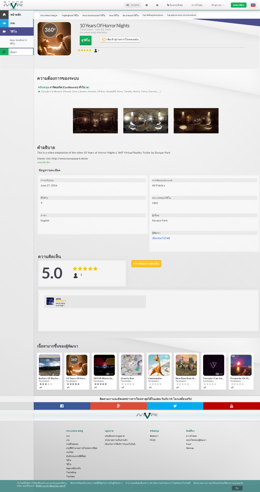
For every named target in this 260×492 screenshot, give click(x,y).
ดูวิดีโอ (85, 40)
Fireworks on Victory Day (240, 378)
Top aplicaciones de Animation (181, 15)
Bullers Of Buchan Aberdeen (49, 378)
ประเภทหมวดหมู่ (49, 15)
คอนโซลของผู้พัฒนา (196, 440)
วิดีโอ (68, 460)
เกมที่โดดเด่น (72, 444)
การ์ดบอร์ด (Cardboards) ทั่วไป (69, 87)
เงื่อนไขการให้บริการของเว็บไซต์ (120, 444)
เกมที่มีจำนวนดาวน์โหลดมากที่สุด (82, 448)
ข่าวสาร (133, 5)
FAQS (153, 440)
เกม (68, 436)
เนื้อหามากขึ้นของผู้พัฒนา (60, 346)
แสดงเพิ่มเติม (43, 162)
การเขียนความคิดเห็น (146, 263)
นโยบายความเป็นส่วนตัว (116, 440)
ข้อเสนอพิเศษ (175, 5)
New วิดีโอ (114, 15)
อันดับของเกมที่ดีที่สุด (76, 456)
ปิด (237, 488)
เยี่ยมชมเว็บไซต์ (161, 238)
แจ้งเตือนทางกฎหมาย (115, 436)
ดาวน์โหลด (197, 5)
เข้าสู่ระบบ (216, 5)
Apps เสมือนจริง (74, 468)
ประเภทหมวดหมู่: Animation (93, 32)
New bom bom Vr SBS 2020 (186, 378)
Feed (188, 444)
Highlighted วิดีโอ (70, 15)
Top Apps (71, 476)
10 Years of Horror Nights (76, 378)
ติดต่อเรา (154, 436)
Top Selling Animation (153, 15)
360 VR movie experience (104, 378)
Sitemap (190, 448)
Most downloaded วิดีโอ (94, 15)
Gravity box (127, 378)
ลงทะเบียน (238, 5)
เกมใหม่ (70, 452)
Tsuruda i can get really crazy (213, 378)
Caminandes (155, 378)
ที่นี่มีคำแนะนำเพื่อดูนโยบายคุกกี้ (50, 486)
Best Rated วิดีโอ (131, 15)
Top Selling (71, 472)
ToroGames (86, 29)
